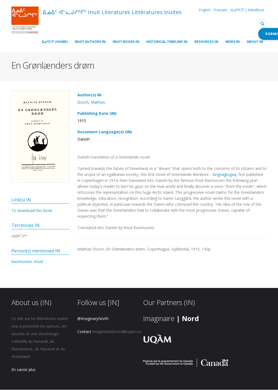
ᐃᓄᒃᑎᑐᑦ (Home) (55, 41)
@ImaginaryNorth (93, 318)
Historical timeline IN (166, 41)
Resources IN (206, 41)
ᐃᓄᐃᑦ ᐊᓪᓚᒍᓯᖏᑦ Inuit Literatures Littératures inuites (112, 12)
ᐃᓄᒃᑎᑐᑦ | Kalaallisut (247, 10)
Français (220, 10)
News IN (232, 41)
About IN (255, 41)
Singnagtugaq (224, 174)
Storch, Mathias (91, 102)
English (205, 10)
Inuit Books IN (126, 41)
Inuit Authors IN (90, 41)
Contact (84, 331)
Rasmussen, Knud (27, 261)
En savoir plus (23, 369)
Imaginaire (171, 318)
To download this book (31, 210)
